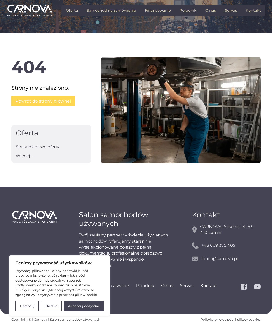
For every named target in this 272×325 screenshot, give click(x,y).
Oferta (72, 10)
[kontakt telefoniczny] (226, 245)
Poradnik (188, 10)
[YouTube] (257, 287)
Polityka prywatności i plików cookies (231, 319)
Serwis (231, 10)
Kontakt (253, 10)
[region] (59, 285)
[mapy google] (226, 230)
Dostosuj (27, 306)
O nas (210, 10)
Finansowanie (158, 10)
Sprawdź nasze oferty (37, 146)
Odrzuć (51, 306)
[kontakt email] (226, 258)
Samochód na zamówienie (111, 10)
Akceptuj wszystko (83, 306)
